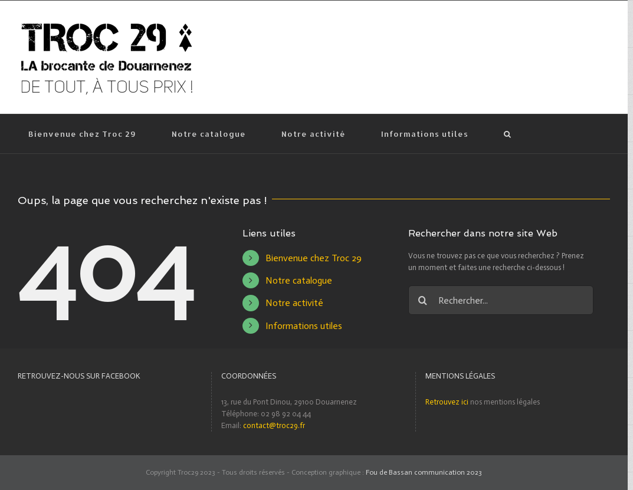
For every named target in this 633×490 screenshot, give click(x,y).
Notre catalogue (298, 280)
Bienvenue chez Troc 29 (313, 258)
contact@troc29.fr (274, 425)
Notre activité (294, 302)
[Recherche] (507, 133)
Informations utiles (303, 325)
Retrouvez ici (446, 401)
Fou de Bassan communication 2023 (424, 472)
